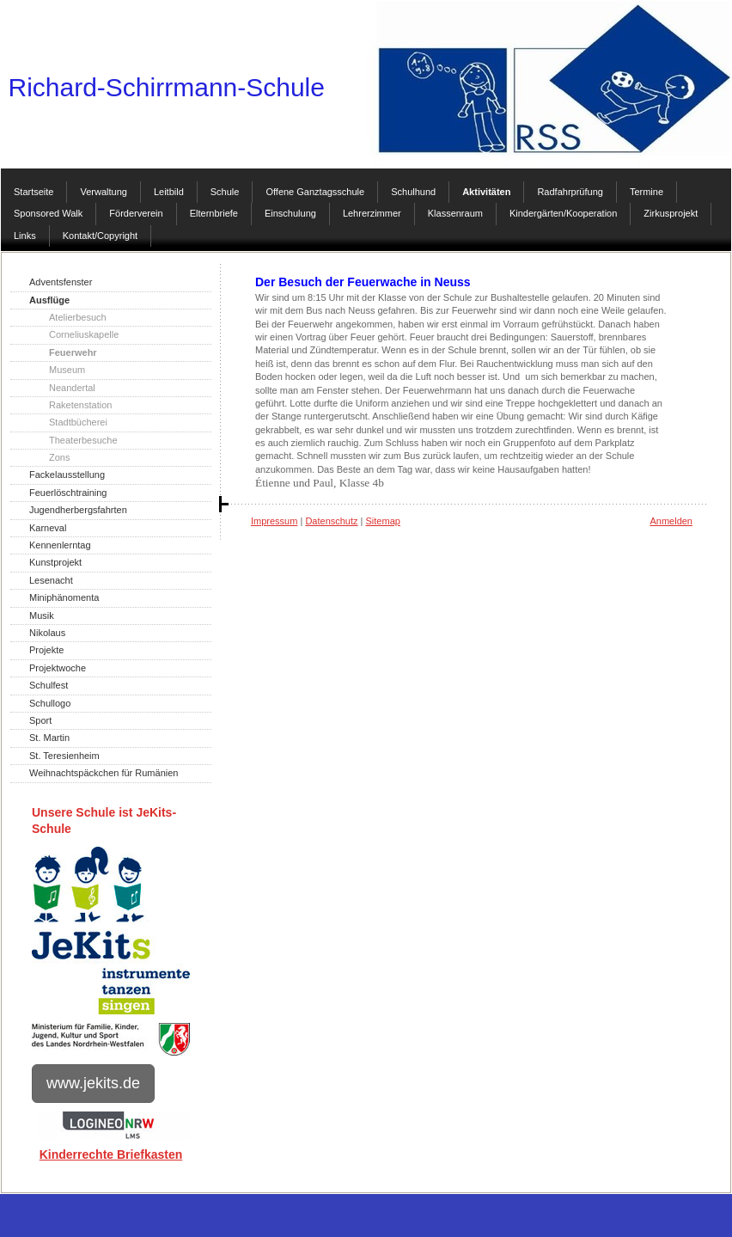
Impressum (274, 521)
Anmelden (671, 521)
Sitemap (383, 521)
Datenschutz (331, 521)
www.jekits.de (93, 1083)
